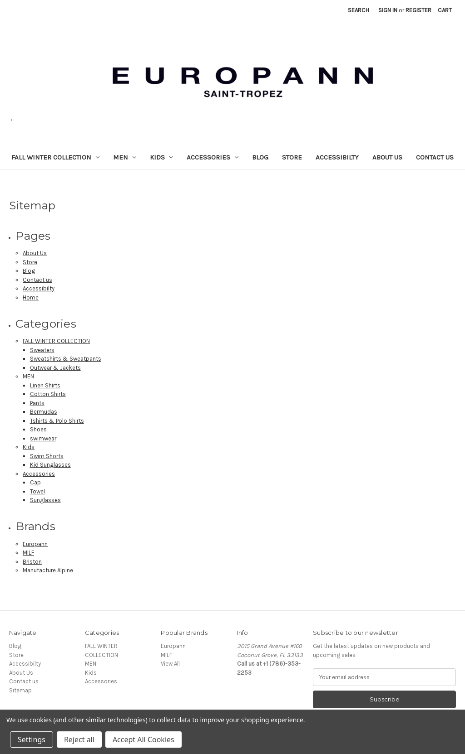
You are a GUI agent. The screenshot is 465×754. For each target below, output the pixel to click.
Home (31, 297)
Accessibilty (337, 157)
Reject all (79, 739)
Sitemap (20, 690)
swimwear (43, 438)
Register (418, 10)
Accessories (212, 157)
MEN (124, 157)
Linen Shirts (45, 385)
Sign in (387, 10)
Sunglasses (45, 500)
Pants (37, 403)
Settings (31, 739)
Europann (35, 544)
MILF (28, 552)
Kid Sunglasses (50, 464)
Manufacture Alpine (48, 570)
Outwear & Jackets (55, 367)
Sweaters (42, 350)
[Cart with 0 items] (444, 10)
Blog (260, 157)
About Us (387, 157)
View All (170, 663)
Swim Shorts (47, 456)
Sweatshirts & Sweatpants (65, 358)
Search (358, 10)
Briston (32, 561)
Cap (35, 482)
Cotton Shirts (48, 394)
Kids (161, 157)
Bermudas (43, 411)
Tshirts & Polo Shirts (57, 420)
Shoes (38, 429)
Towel (37, 491)
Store (292, 157)
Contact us (435, 157)
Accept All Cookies (143, 739)
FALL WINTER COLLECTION (55, 157)
